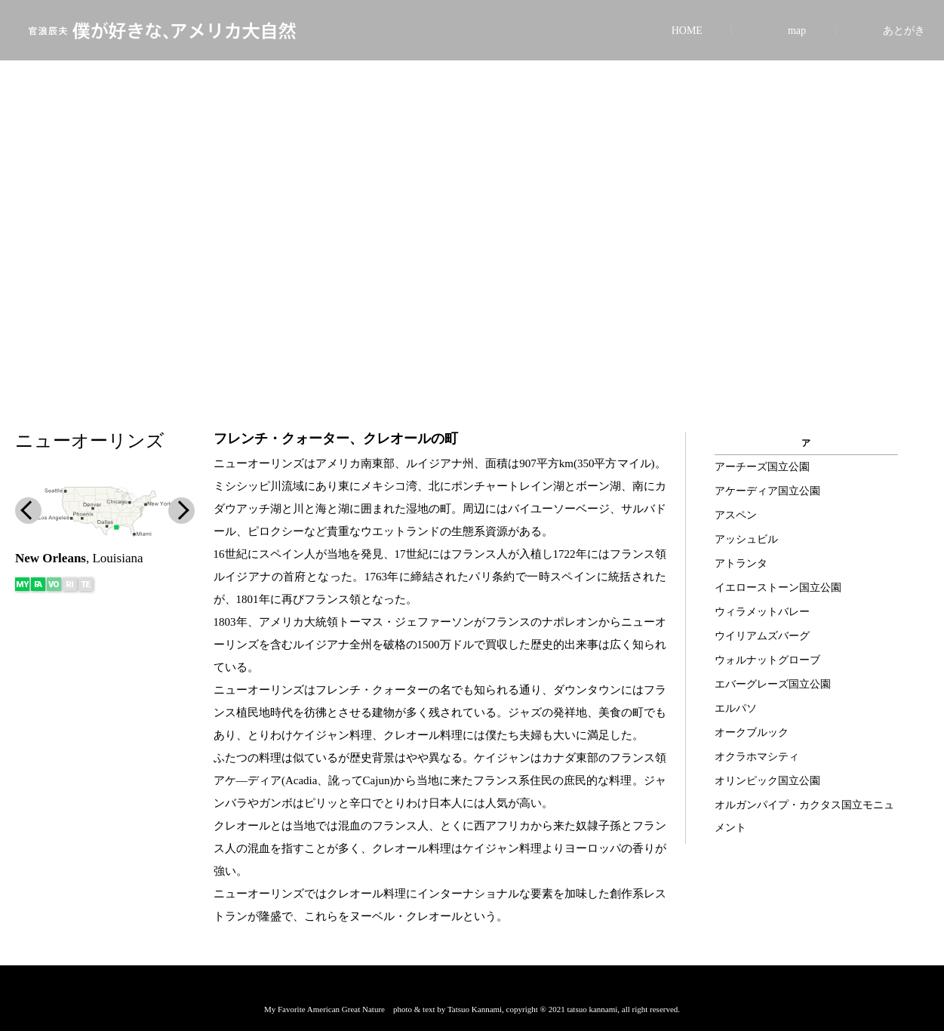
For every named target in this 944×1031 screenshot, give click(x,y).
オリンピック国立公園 (767, 780)
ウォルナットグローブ (767, 660)
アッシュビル (746, 539)
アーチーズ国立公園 (762, 466)
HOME (687, 30)
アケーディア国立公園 (767, 491)
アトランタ (741, 563)
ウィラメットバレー (762, 611)
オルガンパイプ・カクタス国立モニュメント (804, 816)
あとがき (904, 30)
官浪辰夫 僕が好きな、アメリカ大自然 (162, 30)
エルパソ (736, 708)
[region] (472, 201)
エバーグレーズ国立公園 (773, 684)
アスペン (736, 515)
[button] (472, 356)
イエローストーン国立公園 (778, 587)
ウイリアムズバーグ (762, 636)
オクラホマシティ (757, 756)
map (797, 30)
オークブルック (752, 732)
